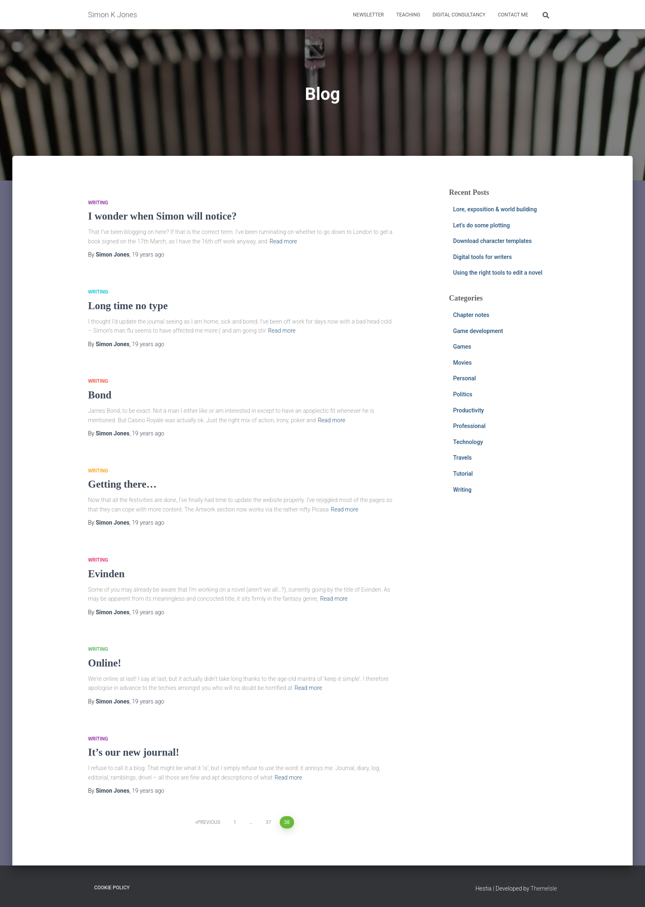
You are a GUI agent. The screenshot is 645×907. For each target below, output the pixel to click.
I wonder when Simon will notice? (162, 216)
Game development (478, 331)
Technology (468, 442)
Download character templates (492, 241)
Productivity (468, 410)
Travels (462, 457)
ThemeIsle (544, 888)
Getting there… (122, 484)
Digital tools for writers (482, 257)
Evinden (106, 573)
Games (462, 346)
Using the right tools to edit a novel (498, 272)
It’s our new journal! (133, 752)
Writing (98, 203)
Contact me (513, 15)
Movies (462, 362)
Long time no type (128, 305)
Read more (283, 241)
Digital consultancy (458, 15)
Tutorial (463, 473)
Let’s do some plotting (481, 225)
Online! (104, 663)
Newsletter (368, 15)
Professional (469, 426)
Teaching (408, 15)
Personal (464, 378)
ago (148, 254)
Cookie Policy (112, 888)
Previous (208, 822)
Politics (463, 394)
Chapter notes (471, 315)
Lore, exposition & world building (495, 209)
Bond (99, 394)
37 (268, 822)
